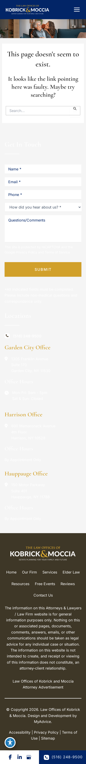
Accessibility (20, 732)
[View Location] (26, 365)
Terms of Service (57, 252)
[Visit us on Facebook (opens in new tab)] (10, 757)
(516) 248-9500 (63, 757)
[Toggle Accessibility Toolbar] (10, 742)
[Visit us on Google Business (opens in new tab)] (28, 757)
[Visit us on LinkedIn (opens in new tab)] (19, 757)
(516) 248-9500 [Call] (27, 336)
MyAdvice (42, 721)
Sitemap (48, 738)
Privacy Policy (26, 252)
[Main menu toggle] (76, 9)
